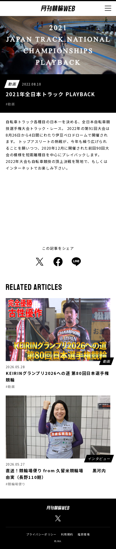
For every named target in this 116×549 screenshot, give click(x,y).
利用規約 (67, 534)
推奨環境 (84, 534)
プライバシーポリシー (41, 534)
